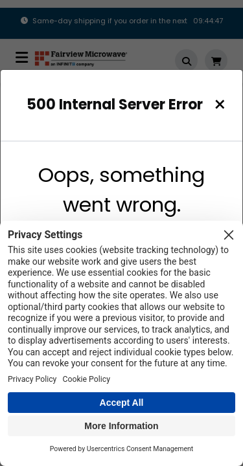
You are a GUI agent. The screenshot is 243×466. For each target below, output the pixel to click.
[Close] (220, 104)
